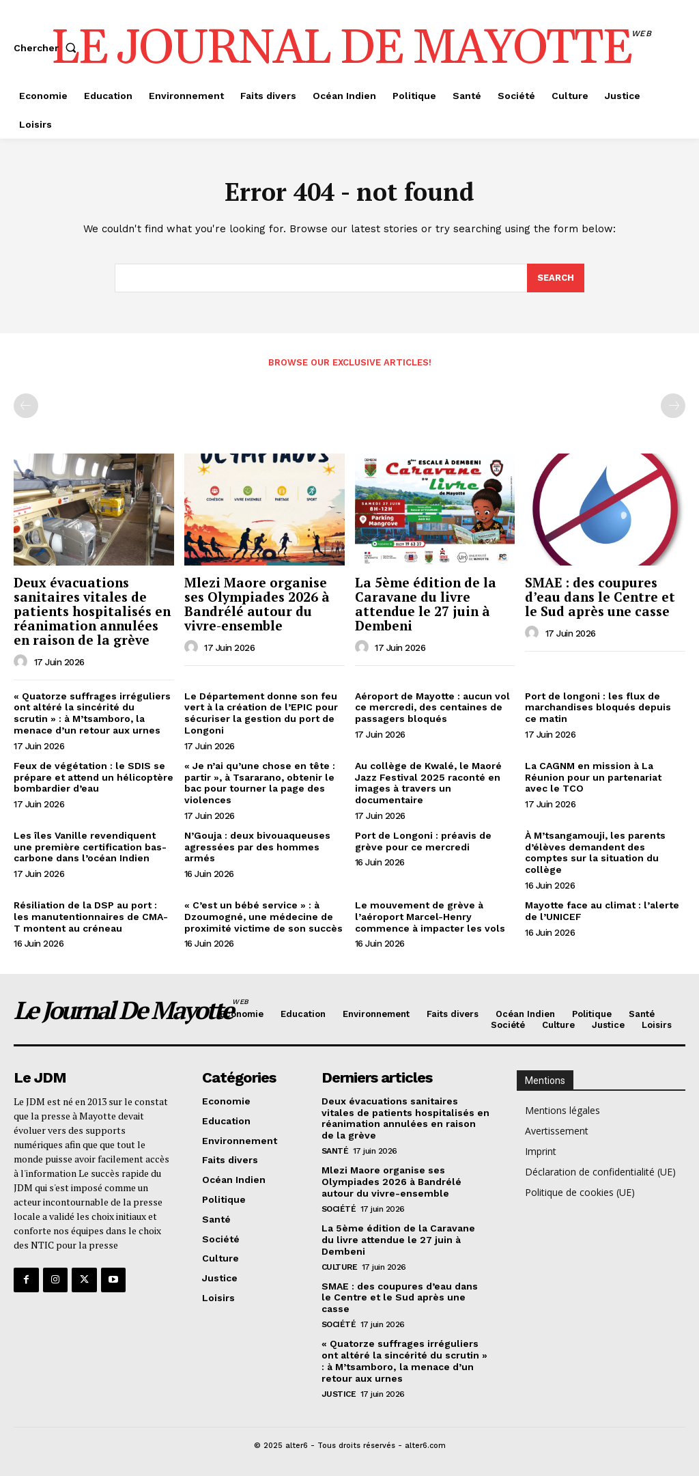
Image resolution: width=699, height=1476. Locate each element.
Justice (339, 1392)
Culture (340, 1266)
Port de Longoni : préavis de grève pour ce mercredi (423, 841)
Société (339, 1208)
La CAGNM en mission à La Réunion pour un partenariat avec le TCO (593, 777)
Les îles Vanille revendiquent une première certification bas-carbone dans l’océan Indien (90, 847)
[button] (48, 47)
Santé (335, 1151)
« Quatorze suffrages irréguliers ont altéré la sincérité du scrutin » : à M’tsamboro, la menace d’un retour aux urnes (92, 713)
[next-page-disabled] (673, 405)
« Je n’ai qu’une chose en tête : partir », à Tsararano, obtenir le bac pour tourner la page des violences (259, 782)
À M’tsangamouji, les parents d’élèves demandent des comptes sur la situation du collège (595, 852)
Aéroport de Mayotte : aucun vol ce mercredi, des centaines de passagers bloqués (432, 708)
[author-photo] (22, 661)
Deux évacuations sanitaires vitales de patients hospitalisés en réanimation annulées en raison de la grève (92, 611)
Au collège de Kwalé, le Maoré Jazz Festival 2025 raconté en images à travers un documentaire (428, 782)
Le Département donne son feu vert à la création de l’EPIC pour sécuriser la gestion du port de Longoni (261, 713)
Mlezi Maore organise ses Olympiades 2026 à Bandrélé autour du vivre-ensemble (257, 604)
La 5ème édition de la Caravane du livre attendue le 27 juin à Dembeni (425, 604)
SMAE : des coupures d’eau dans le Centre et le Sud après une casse (600, 596)
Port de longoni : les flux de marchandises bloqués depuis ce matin (598, 708)
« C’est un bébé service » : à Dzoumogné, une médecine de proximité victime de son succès (263, 917)
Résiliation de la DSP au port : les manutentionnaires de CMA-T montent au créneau (91, 917)
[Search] (555, 278)
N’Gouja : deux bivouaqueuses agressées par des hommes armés (257, 847)
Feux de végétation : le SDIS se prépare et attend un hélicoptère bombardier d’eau (93, 777)
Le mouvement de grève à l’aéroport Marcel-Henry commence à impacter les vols (430, 917)
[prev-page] (26, 405)
